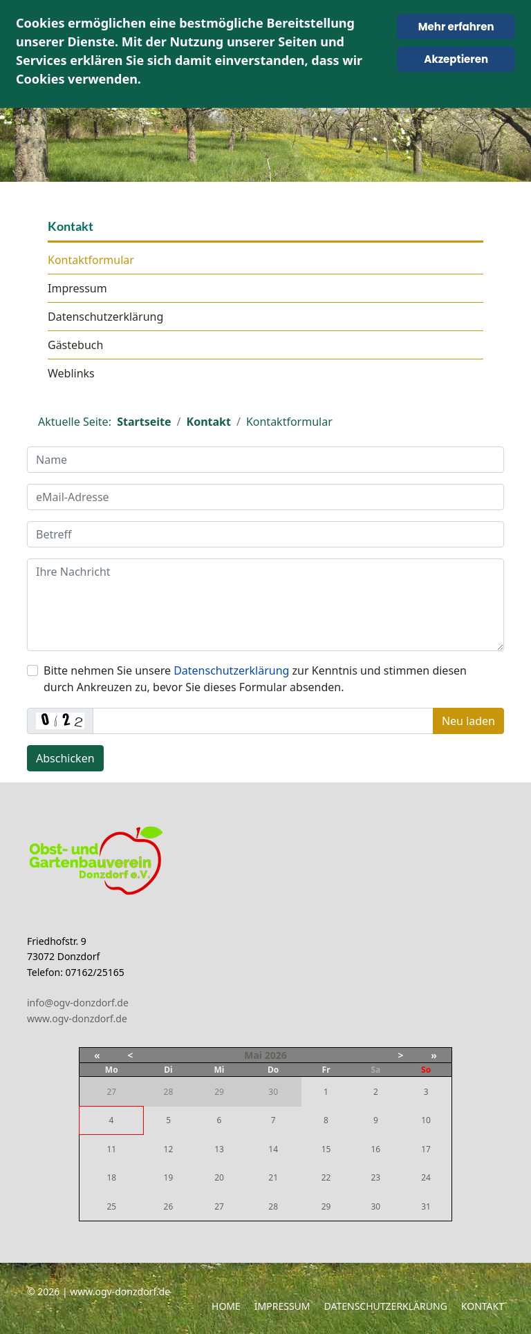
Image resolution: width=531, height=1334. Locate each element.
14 (273, 1149)
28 (273, 1206)
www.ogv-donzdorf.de (77, 1018)
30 (375, 1206)
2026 (276, 1055)
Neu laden (468, 721)
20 (219, 1177)
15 (326, 1149)
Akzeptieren (456, 59)
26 (169, 1206)
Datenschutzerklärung (105, 316)
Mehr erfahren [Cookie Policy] (456, 26)
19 (169, 1177)
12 (169, 1149)
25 (111, 1206)
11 (111, 1149)
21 (273, 1177)
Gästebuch (75, 345)
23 (375, 1177)
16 (375, 1149)
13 (219, 1149)
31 (426, 1206)
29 (326, 1206)
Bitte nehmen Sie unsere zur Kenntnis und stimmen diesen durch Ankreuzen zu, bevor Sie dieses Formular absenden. (255, 679)
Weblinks (71, 373)
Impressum (77, 288)
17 (426, 1149)
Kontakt (482, 1306)
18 (111, 1177)
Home (226, 1306)
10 (426, 1120)
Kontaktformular (91, 259)
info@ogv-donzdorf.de (78, 1002)
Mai (253, 1055)
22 (326, 1177)
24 (426, 1177)
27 (219, 1206)
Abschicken (65, 758)
